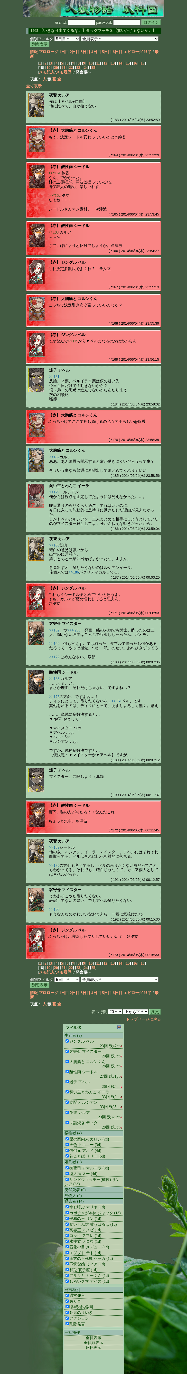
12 (105, 63)
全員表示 (93, 1338)
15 (128, 63)
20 (56, 68)
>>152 (54, 630)
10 (91, 63)
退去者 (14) (74, 1201)
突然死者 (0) (75, 1190)
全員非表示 (93, 1343)
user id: (75, 22)
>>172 (54, 657)
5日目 (107, 52)
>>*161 (54, 173)
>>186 (74, 572)
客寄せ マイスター (65, 623)
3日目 (85, 52)
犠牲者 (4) (73, 1133)
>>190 (54, 909)
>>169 (54, 643)
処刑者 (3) (73, 1162)
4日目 (96, 52)
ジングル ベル (73, 262)
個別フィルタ (41, 39)
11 (98, 63)
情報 (34, 52)
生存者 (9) (73, 1035)
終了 (148, 52)
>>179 (54, 492)
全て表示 (34, 86)
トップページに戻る (143, 1019)
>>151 (117, 701)
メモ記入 (47, 72)
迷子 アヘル (59, 370)
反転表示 (93, 1348)
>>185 (54, 545)
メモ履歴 (63, 72)
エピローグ (133, 52)
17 (143, 63)
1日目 (64, 52)
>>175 (73, 341)
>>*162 (54, 195)
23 (78, 68)
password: (118, 22)
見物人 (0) (73, 1196)
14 (120, 63)
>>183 (53, 232)
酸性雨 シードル (75, 167)
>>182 (54, 457)
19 (48, 68)
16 (135, 63)
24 (86, 68)
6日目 (117, 52)
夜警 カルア (59, 95)
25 (93, 68)
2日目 (75, 52)
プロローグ (48, 52)
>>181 (54, 377)
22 (71, 68)
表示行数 (99, 1012)
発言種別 (72, 1290)
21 (63, 68)
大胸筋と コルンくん (79, 130)
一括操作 (72, 1332)
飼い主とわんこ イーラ (69, 486)
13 (113, 63)
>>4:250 (74, 630)
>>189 (54, 847)
